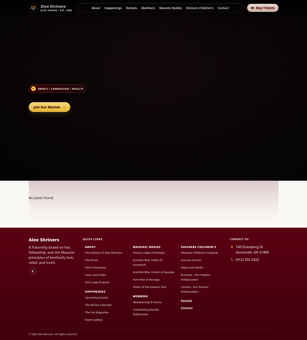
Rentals (131, 8)
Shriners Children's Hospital (199, 253)
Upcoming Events (96, 297)
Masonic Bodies (170, 8)
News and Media (192, 267)
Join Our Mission (50, 107)
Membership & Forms (147, 302)
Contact (223, 8)
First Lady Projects (97, 282)
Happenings (113, 8)
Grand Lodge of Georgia (149, 253)
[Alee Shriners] (51, 7)
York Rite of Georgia (146, 279)
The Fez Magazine (97, 312)
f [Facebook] (32, 271)
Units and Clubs (95, 275)
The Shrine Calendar (98, 305)
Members (148, 8)
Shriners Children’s (199, 8)
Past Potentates (95, 267)
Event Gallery (94, 320)
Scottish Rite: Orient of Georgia (153, 272)
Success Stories (191, 260)
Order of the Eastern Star (149, 287)
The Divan (91, 260)
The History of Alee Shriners (103, 253)
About (95, 8)
